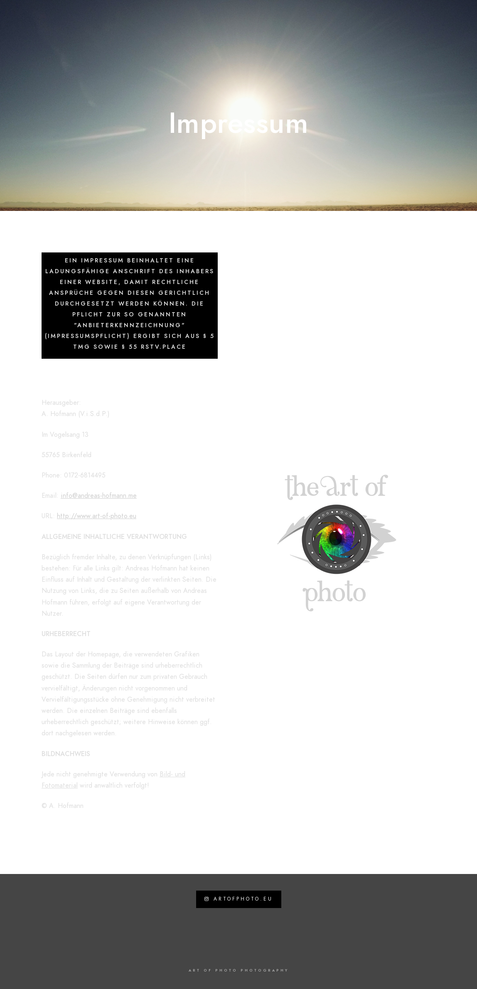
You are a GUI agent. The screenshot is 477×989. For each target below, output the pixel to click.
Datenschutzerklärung (371, 34)
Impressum (433, 34)
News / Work (221, 34)
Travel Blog (270, 34)
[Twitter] (415, 17)
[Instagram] (430, 17)
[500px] (445, 17)
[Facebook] (401, 17)
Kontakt (312, 34)
